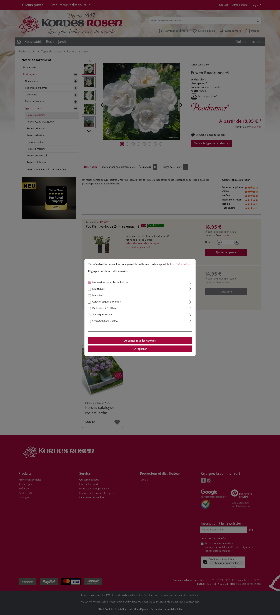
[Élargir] (190, 282)
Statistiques (98, 289)
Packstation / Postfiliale (104, 308)
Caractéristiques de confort (106, 301)
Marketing (97, 295)
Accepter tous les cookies (140, 340)
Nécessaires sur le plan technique (110, 282)
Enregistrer (140, 348)
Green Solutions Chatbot (105, 321)
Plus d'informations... (181, 264)
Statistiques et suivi (102, 314)
